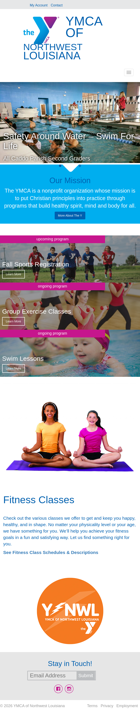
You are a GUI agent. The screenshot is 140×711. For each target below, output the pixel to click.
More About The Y (70, 215)
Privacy (107, 706)
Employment (127, 706)
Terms (92, 706)
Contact (57, 5)
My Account (39, 5)
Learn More (13, 274)
